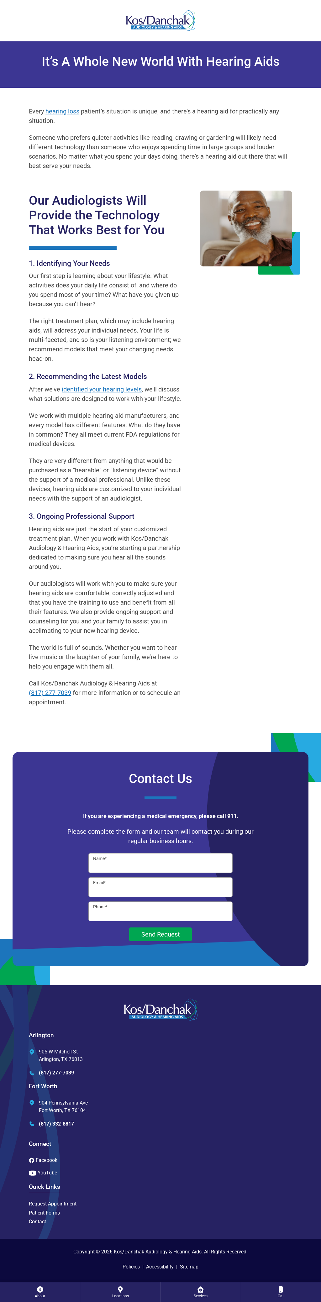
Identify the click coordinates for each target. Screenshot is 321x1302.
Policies (131, 1267)
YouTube (43, 1173)
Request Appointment (52, 1204)
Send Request (160, 934)
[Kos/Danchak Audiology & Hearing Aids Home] (160, 20)
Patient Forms (44, 1213)
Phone (100, 906)
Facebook (43, 1160)
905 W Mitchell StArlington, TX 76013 (56, 1055)
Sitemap (189, 1267)
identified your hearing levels (102, 389)
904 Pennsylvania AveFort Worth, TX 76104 (58, 1106)
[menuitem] (40, 1292)
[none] (40, 1292)
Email (99, 882)
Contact (37, 1222)
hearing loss (62, 111)
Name (100, 858)
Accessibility (160, 1267)
